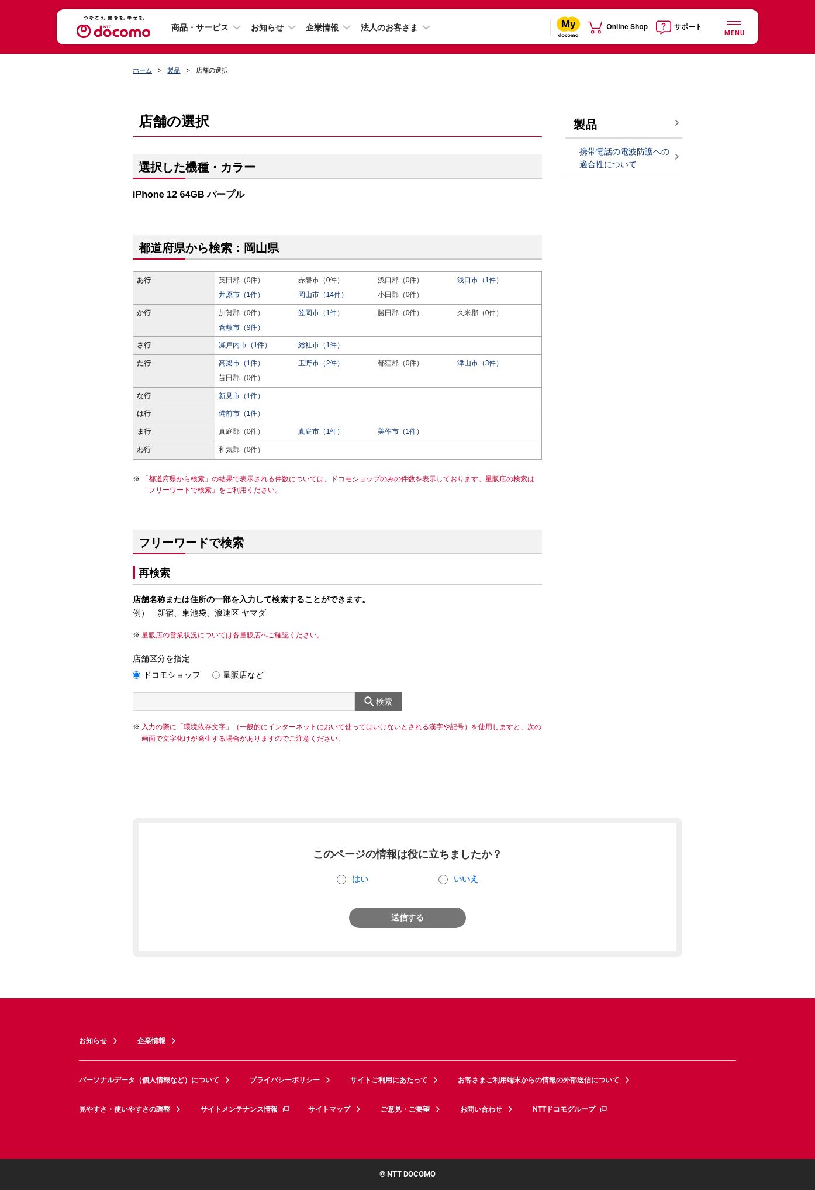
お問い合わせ (481, 1109)
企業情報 (322, 27)
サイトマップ (329, 1109)
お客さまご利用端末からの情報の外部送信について (538, 1080)
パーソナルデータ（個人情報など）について (149, 1080)
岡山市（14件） (323, 295)
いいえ (466, 879)
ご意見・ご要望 (405, 1109)
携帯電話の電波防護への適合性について (624, 158)
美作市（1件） (401, 431)
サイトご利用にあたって (388, 1080)
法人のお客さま (389, 27)
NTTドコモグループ (570, 1109)
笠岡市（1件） (321, 313)
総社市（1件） (321, 345)
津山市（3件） (480, 363)
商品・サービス (200, 27)
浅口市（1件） (480, 280)
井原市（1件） (242, 295)
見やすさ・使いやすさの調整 (124, 1109)
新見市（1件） (242, 396)
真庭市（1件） (321, 431)
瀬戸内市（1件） (245, 345)
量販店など (243, 674)
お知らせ (267, 27)
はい (360, 879)
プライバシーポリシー (285, 1080)
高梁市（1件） (242, 363)
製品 (173, 70)
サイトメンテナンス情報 (246, 1109)
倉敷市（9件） (242, 327)
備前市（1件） (242, 413)
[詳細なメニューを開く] (733, 27)
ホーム (142, 70)
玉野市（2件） (321, 363)
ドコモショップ (172, 674)
